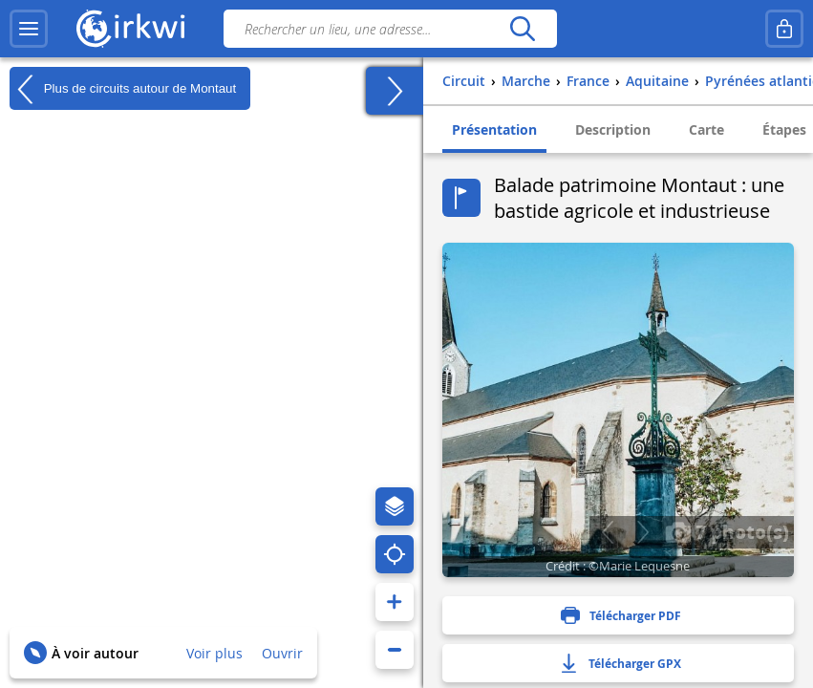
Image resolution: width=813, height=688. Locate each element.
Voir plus (214, 653)
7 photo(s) (727, 531)
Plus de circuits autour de (123, 89)
